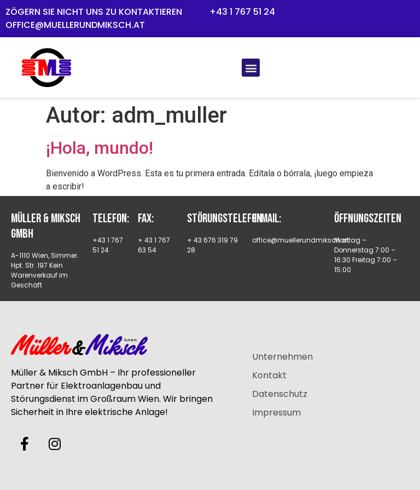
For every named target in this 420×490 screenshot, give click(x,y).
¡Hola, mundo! (99, 147)
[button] (251, 68)
